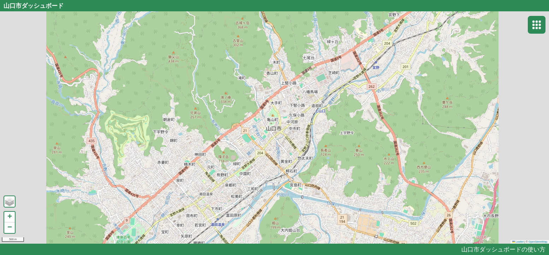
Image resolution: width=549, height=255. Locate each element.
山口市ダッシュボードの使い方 (503, 249)
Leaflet (518, 241)
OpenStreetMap (538, 241)
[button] (9, 201)
